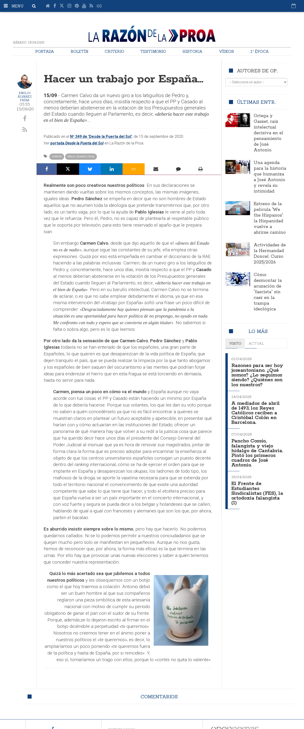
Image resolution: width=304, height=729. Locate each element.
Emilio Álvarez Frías (25, 96)
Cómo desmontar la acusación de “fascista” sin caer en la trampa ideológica (268, 292)
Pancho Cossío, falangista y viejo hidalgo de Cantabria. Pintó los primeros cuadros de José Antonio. (257, 453)
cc (99, 6)
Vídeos (226, 51)
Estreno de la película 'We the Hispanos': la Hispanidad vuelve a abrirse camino (270, 218)
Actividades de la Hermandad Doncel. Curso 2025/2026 (270, 253)
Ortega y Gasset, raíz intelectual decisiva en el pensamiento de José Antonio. (268, 133)
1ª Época (259, 51)
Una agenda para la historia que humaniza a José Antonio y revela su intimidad (270, 177)
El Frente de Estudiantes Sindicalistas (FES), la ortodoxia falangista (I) (257, 493)
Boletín (79, 51)
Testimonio (153, 51)
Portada (44, 51)
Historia (192, 51)
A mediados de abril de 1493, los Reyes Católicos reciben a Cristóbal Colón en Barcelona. (255, 413)
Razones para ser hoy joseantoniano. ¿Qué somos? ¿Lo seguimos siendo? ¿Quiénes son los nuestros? (257, 375)
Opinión (57, 156)
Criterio (114, 51)
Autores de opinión (264, 71)
